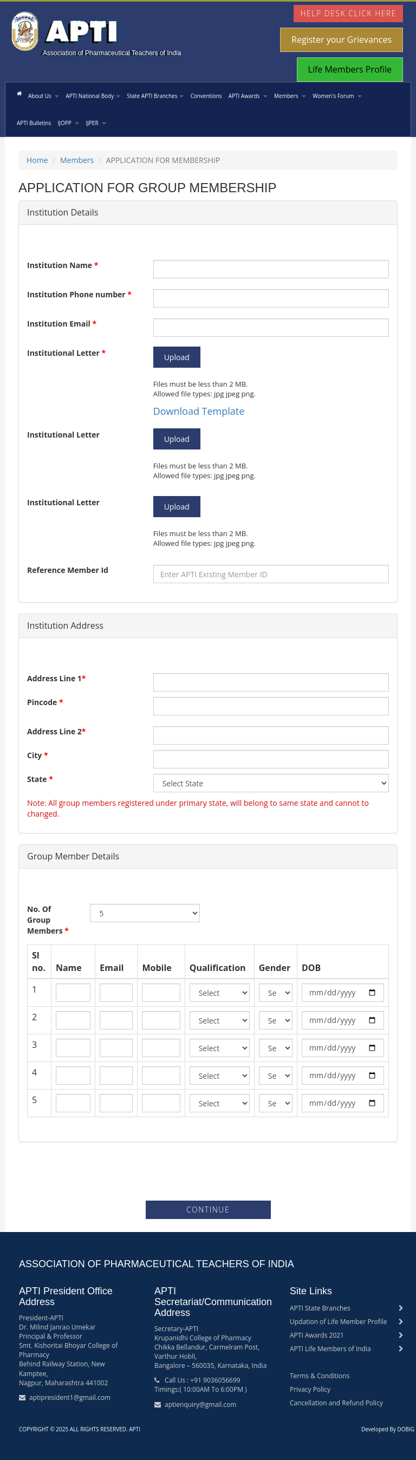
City (37, 755)
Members (290, 96)
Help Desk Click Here (348, 13)
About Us (43, 96)
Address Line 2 (56, 731)
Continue (208, 1209)
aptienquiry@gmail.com (200, 1404)
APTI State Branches (320, 1308)
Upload (177, 357)
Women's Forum (337, 96)
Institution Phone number (79, 294)
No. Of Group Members (48, 920)
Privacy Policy (310, 1389)
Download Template (199, 411)
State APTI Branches (155, 96)
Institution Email (61, 323)
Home (37, 160)
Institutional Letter (66, 353)
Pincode (45, 702)
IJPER (96, 123)
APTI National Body (93, 96)
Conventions (206, 96)
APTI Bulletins (34, 123)
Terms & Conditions (319, 1375)
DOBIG (405, 1429)
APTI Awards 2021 (317, 1335)
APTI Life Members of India (330, 1348)
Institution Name (62, 265)
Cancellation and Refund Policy (336, 1402)
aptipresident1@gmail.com (69, 1397)
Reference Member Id (67, 570)
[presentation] (208, 1174)
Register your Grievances (341, 39)
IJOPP (68, 123)
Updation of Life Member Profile (338, 1321)
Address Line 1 (56, 678)
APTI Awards (248, 96)
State (40, 779)
